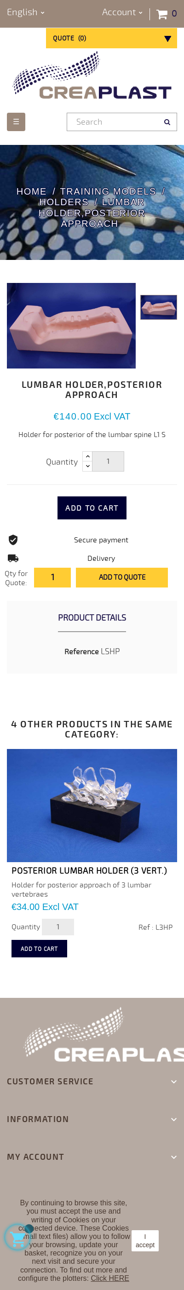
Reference (81, 652)
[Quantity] (108, 461)
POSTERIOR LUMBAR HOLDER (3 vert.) (89, 871)
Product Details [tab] (92, 618)
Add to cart (92, 508)
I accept (145, 1241)
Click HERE (110, 1278)
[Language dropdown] (26, 12)
